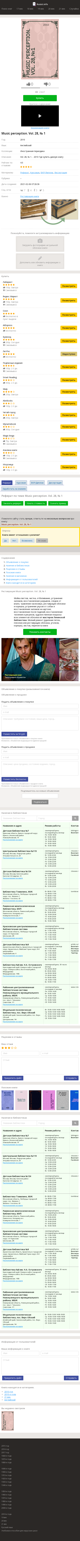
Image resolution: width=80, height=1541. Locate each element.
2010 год (8, 1391)
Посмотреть (68, 286)
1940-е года (6, 1485)
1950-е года (6, 1491)
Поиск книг (6, 8)
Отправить (71, 1078)
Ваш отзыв (7, 1044)
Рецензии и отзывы (15, 569)
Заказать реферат (12, 503)
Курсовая (34, 172)
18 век (30, 8)
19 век (41, 8)
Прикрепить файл (12, 1078)
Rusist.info (42, 4)
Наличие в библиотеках (17, 565)
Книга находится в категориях (21, 582)
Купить (40, 98)
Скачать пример (58, 503)
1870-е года (6, 1459)
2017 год (5, 1452)
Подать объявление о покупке (17, 701)
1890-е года (6, 1468)
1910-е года (6, 1475)
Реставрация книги (29, 196)
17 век (20, 8)
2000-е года (6, 1508)
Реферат (24, 172)
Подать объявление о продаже (18, 747)
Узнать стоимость (36, 503)
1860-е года (6, 1456)
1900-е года (6, 1472)
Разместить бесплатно (14, 779)
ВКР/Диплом (47, 172)
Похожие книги (13, 572)
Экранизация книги (40, 117)
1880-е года (6, 1462)
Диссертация (60, 172)
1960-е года (6, 1494)
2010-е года (10, 1394)
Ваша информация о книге (15, 1348)
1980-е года (6, 1501)
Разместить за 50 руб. (14, 734)
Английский (10, 1399)
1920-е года (6, 1478)
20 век (51, 8)
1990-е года (6, 1504)
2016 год (5, 1449)
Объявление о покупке (17, 562)
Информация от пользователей (22, 579)
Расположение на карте (13, 840)
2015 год (5, 1446)
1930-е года (6, 1482)
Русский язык (7, 1527)
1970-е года (6, 1498)
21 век (62, 8)
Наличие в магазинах (16, 576)
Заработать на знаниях (14, 488)
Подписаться (40, 802)
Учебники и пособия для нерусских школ (19, 1530)
